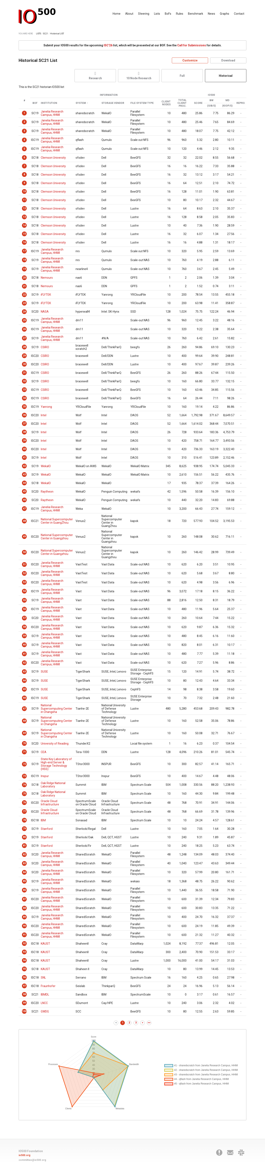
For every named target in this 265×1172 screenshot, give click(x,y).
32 (24, 381)
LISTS (38, 33)
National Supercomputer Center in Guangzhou (57, 536)
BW (211, 100)
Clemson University (53, 157)
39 (24, 440)
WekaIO (46, 466)
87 (24, 899)
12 (24, 208)
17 (24, 251)
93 (24, 951)
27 (24, 338)
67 (24, 708)
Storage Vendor (112, 103)
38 (24, 432)
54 (24, 591)
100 (24, 1011)
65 (24, 689)
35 (24, 406)
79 (24, 828)
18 (24, 259)
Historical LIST (57, 33)
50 (24, 552)
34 (24, 398)
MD (227, 100)
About (129, 13)
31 (24, 372)
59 (24, 635)
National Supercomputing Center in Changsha (56, 709)
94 (24, 960)
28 (24, 346)
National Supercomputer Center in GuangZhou (57, 521)
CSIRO (45, 347)
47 (24, 508)
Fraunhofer (48, 986)
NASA (45, 311)
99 (24, 1002)
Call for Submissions (191, 45)
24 (24, 311)
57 (24, 618)
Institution (49, 103)
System (81, 103)
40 (24, 448)
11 (24, 199)
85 (24, 881)
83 (24, 863)
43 (24, 474)
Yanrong (46, 406)
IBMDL (45, 994)
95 (24, 968)
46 (24, 499)
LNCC (44, 1003)
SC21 (45, 33)
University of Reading (55, 743)
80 (24, 837)
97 (24, 985)
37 (24, 423)
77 (24, 811)
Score (198, 103)
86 (24, 890)
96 (24, 977)
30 (24, 364)
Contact (239, 13)
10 (24, 191)
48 (24, 520)
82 (24, 854)
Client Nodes (166, 103)
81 (24, 845)
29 (24, 355)
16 (24, 242)
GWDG (45, 1011)
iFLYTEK (46, 294)
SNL (43, 977)
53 (24, 582)
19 (24, 269)
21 (24, 286)
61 (24, 653)
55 (24, 600)
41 (24, 457)
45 (24, 491)
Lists (157, 13)
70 (24, 743)
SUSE (44, 671)
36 (24, 415)
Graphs (224, 13)
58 (24, 626)
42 (24, 465)
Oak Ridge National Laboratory (53, 784)
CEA (43, 752)
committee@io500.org (32, 1160)
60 (24, 644)
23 (24, 303)
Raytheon (47, 491)
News (211, 13)
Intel (43, 415)
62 (24, 662)
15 (24, 233)
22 (24, 294)
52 (24, 573)
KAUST (45, 943)
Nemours (47, 277)
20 (24, 277)
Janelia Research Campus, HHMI (52, 113)
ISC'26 (108, 45)
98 (24, 994)
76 (24, 802)
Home (116, 13)
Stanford (47, 828)
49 (24, 536)
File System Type (142, 103)
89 (24, 916)
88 (24, 908)
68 (24, 720)
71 (24, 751)
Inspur (45, 776)
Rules (179, 13)
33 (24, 389)
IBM (43, 820)
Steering (143, 13)
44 (24, 482)
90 (24, 925)
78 (24, 820)
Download (228, 60)
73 (24, 776)
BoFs (168, 13)
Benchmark (195, 13)
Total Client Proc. (182, 103)
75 (24, 793)
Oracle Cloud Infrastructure (50, 802)
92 (24, 943)
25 (24, 320)
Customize (190, 60)
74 (24, 784)
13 (24, 216)
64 (24, 680)
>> (149, 1022)
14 (24, 225)
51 (24, 564)
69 (24, 733)
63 (24, 671)
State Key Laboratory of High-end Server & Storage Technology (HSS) (56, 764)
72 (24, 764)
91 (24, 934)
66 (24, 697)
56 (24, 609)
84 (24, 872)
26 (24, 329)
